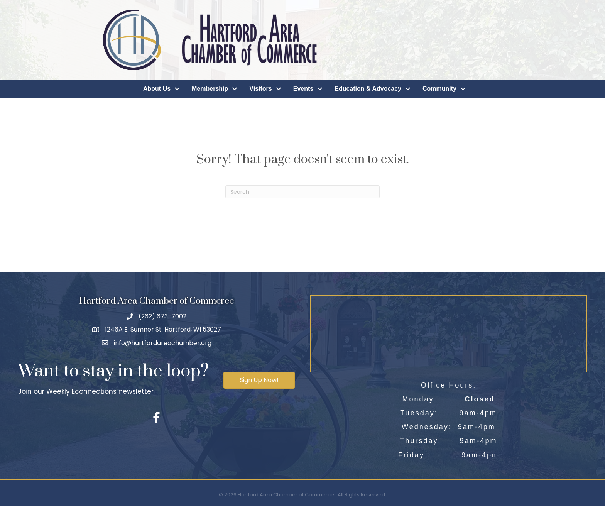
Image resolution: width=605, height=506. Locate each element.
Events (303, 88)
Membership (210, 88)
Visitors (260, 88)
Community (439, 88)
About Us (157, 88)
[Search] (302, 191)
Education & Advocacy (368, 88)
